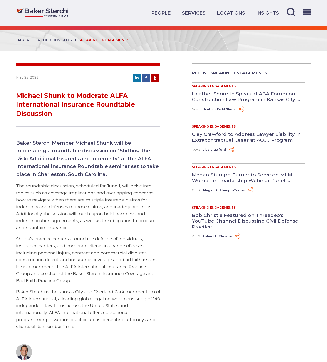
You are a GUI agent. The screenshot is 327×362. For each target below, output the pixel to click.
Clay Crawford (214, 149)
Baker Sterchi (31, 40)
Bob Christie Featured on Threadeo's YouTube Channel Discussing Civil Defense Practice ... (245, 221)
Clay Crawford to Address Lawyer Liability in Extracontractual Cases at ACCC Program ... (246, 137)
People (161, 13)
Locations (231, 13)
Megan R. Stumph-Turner (224, 190)
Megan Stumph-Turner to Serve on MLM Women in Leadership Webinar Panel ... (242, 177)
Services (194, 13)
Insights (267, 13)
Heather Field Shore (219, 109)
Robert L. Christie (217, 236)
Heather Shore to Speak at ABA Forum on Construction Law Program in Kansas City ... (246, 96)
